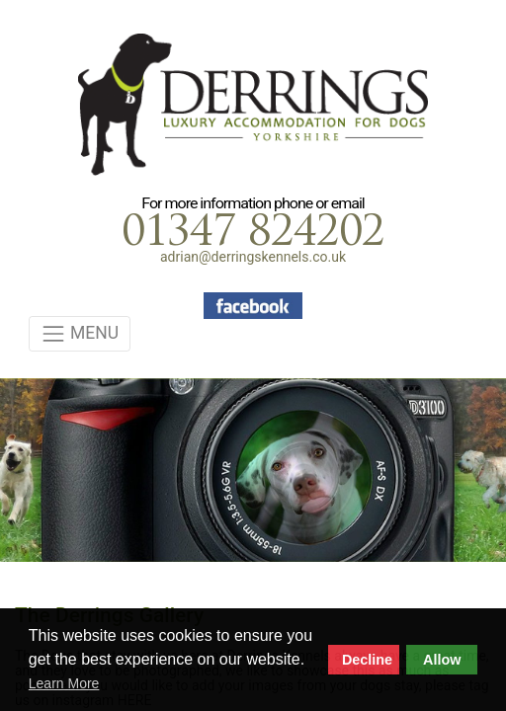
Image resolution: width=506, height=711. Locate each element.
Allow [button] (442, 660)
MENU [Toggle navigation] (80, 334)
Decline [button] (367, 660)
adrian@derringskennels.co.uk (253, 257)
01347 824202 (253, 234)
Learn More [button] (64, 683)
